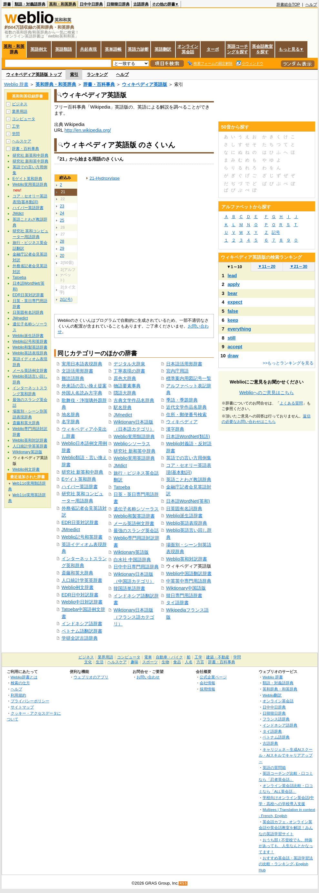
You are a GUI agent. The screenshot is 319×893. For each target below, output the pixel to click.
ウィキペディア (182, 421)
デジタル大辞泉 (129, 363)
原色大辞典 (125, 378)
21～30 (298, 266)
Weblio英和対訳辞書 (186, 559)
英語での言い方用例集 (188, 457)
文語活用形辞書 (77, 370)
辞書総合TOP (288, 4)
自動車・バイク (169, 657)
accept (235, 346)
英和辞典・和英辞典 (55, 84)
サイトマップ (22, 707)
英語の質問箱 (274, 767)
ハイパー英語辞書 (80, 486)
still (232, 338)
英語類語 (63, 49)
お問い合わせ (148, 677)
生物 (165, 662)
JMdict (120, 465)
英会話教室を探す (262, 49)
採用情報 (207, 689)
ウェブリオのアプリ (91, 677)
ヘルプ (311, 4)
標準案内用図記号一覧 (188, 378)
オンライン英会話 (187, 49)
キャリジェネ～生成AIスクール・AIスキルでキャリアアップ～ (286, 755)
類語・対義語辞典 (30, 4)
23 (62, 206)
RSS (183, 883)
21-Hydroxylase (105, 178)
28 (62, 241)
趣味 (134, 662)
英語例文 (38, 49)
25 (62, 220)
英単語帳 (113, 49)
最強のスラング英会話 (136, 530)
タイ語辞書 (177, 602)
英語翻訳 (163, 49)
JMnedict (71, 529)
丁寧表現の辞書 (129, 370)
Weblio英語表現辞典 (186, 523)
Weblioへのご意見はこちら (266, 392)
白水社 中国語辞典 (132, 559)
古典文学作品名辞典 (134, 400)
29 (62, 248)
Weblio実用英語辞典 (134, 458)
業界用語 (19, 111)
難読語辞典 (73, 378)
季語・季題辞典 (182, 400)
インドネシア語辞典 (280, 725)
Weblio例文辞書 (78, 587)
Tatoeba (122, 487)
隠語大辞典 (125, 392)
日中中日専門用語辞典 (136, 566)
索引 (74, 74)
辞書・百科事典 (99, 84)
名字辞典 (71, 421)
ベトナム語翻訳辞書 (82, 631)
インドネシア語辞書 (82, 623)
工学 (16, 126)
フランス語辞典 (276, 719)
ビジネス (19, 104)
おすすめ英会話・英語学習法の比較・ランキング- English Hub (286, 864)
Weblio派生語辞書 (184, 515)
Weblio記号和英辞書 (82, 537)
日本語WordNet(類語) (188, 436)
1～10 (234, 266)
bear (232, 293)
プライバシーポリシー (30, 701)
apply (234, 284)
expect (235, 302)
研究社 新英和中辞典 (83, 472)
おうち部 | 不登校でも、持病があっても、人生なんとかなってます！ (286, 846)
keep (233, 320)
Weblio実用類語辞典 (134, 436)
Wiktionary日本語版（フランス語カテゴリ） (134, 616)
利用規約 (18, 695)
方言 (200, 662)
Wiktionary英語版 (131, 552)
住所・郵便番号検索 (186, 414)
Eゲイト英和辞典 (79, 479)
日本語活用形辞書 (184, 363)
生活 (100, 662)
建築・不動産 (217, 657)
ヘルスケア (21, 141)
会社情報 (207, 683)
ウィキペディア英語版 (144, 84)
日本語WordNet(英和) (188, 501)
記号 (276, 232)
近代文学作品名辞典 (186, 407)
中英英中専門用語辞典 (188, 580)
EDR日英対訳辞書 (80, 522)
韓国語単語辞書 (129, 588)
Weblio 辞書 (16, 84)
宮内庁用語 (177, 370)
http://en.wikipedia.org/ (88, 130)
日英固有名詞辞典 (184, 508)
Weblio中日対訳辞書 (82, 601)
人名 (189, 662)
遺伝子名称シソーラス (136, 508)
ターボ (212, 49)
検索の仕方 (20, 683)
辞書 (7, 4)
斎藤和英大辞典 (77, 572)
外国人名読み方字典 (82, 392)
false (233, 311)
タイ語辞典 (272, 731)
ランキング (97, 74)
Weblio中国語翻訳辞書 (189, 573)
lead (232, 275)
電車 (148, 657)
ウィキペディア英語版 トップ (34, 74)
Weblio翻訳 (272, 695)
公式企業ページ (213, 677)
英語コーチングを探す (237, 49)
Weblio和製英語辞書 (134, 516)
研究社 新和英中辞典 (134, 451)
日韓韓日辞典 (118, 4)
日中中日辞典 (91, 4)
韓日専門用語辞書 (184, 595)
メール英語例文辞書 (134, 523)
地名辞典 (71, 414)
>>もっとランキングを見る (288, 363)
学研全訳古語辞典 (80, 638)
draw (233, 355)
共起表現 (88, 49)
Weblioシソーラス (132, 443)
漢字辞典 (175, 429)
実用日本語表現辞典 (82, 363)
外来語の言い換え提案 (84, 385)
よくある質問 (291, 403)
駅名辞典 (123, 407)
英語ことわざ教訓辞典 (188, 479)
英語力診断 (138, 49)
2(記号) (66, 299)
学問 (16, 133)
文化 (88, 662)
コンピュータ (23, 119)
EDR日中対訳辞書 (80, 594)
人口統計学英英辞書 (82, 580)
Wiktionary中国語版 (186, 588)
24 (62, 213)
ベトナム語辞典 (276, 737)
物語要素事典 (127, 385)
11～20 (266, 266)
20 (62, 255)
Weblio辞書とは (24, 677)
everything (239, 328)
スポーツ (150, 662)
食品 (177, 662)
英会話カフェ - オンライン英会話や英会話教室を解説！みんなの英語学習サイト (286, 828)
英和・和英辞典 (62, 4)
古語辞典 (141, 4)
